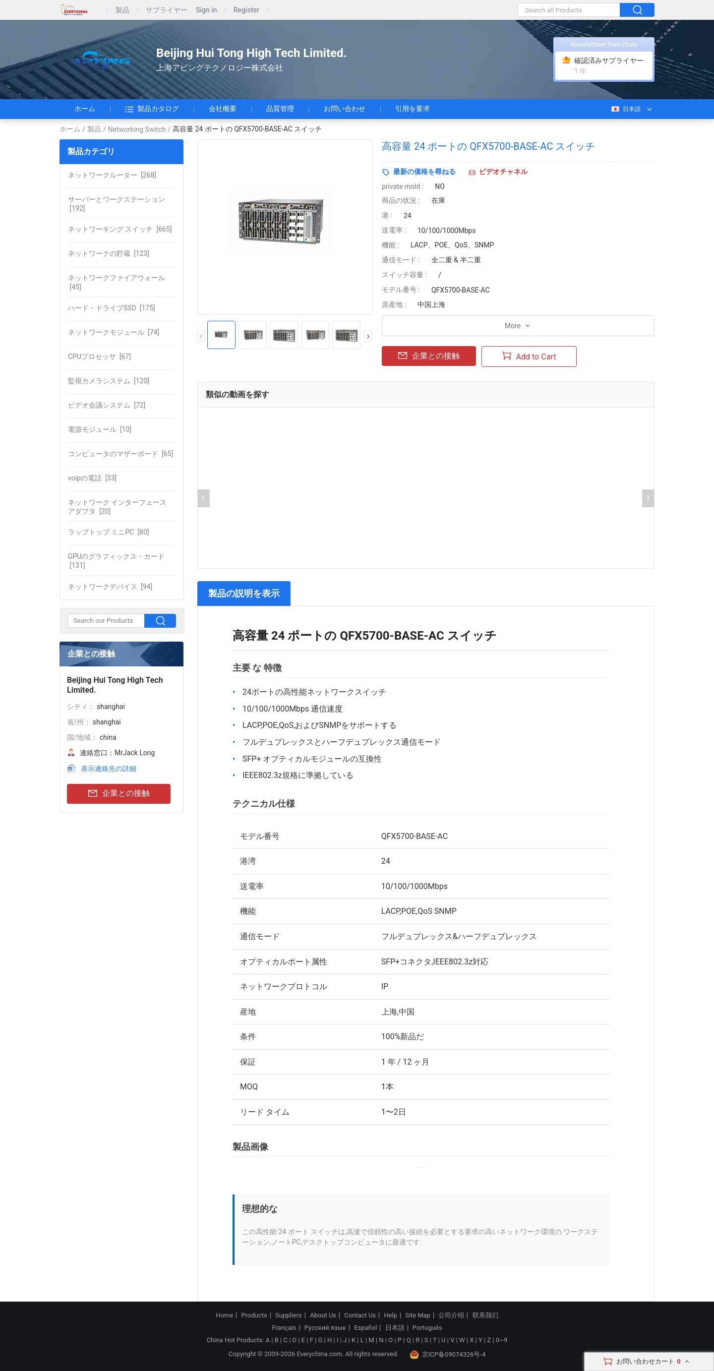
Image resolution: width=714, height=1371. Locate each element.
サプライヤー (166, 10)
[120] (108, 381)
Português (427, 1328)
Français (284, 1328)
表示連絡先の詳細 (108, 769)
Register (246, 10)
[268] (112, 175)
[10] (99, 429)
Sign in (206, 10)
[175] (111, 308)
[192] (116, 203)
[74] (113, 332)
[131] (116, 560)
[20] (117, 506)
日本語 (625, 109)
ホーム (84, 109)
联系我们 (485, 1315)
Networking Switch (137, 129)
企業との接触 (119, 793)
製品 (122, 10)
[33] (92, 478)
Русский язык (325, 1328)
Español (365, 1328)
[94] (110, 587)
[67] (99, 356)
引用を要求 (412, 109)
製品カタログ (152, 109)
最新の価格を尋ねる (424, 172)
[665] (120, 229)
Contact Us (360, 1315)
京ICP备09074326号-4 (448, 1354)
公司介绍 (451, 1315)
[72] (106, 405)
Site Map (417, 1315)
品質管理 (280, 109)
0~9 (501, 1340)
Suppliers (288, 1315)
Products (254, 1315)
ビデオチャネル (503, 172)
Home (224, 1315)
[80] (108, 532)
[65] (120, 454)
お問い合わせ (344, 109)
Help (390, 1315)
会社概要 (223, 109)
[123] (108, 253)
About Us (323, 1315)
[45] (116, 282)
